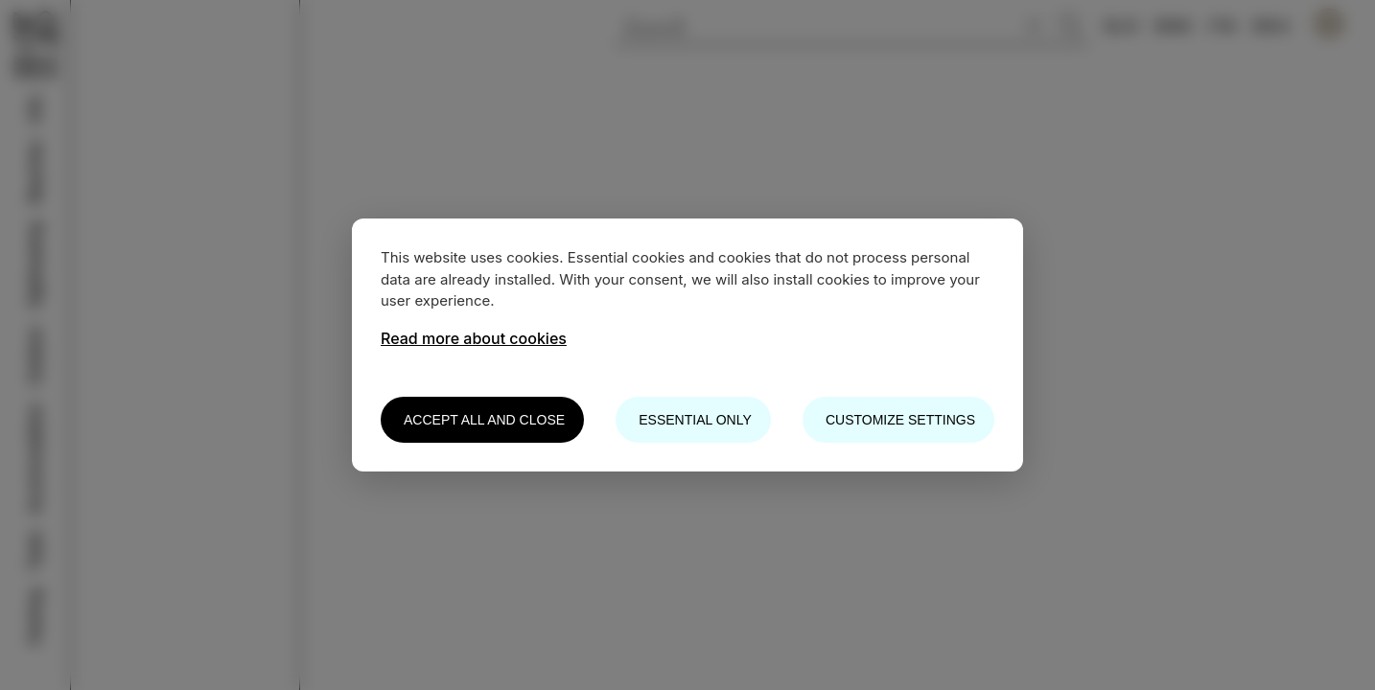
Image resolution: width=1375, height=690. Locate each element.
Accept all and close (484, 419)
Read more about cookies (474, 338)
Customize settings (900, 419)
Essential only (695, 419)
